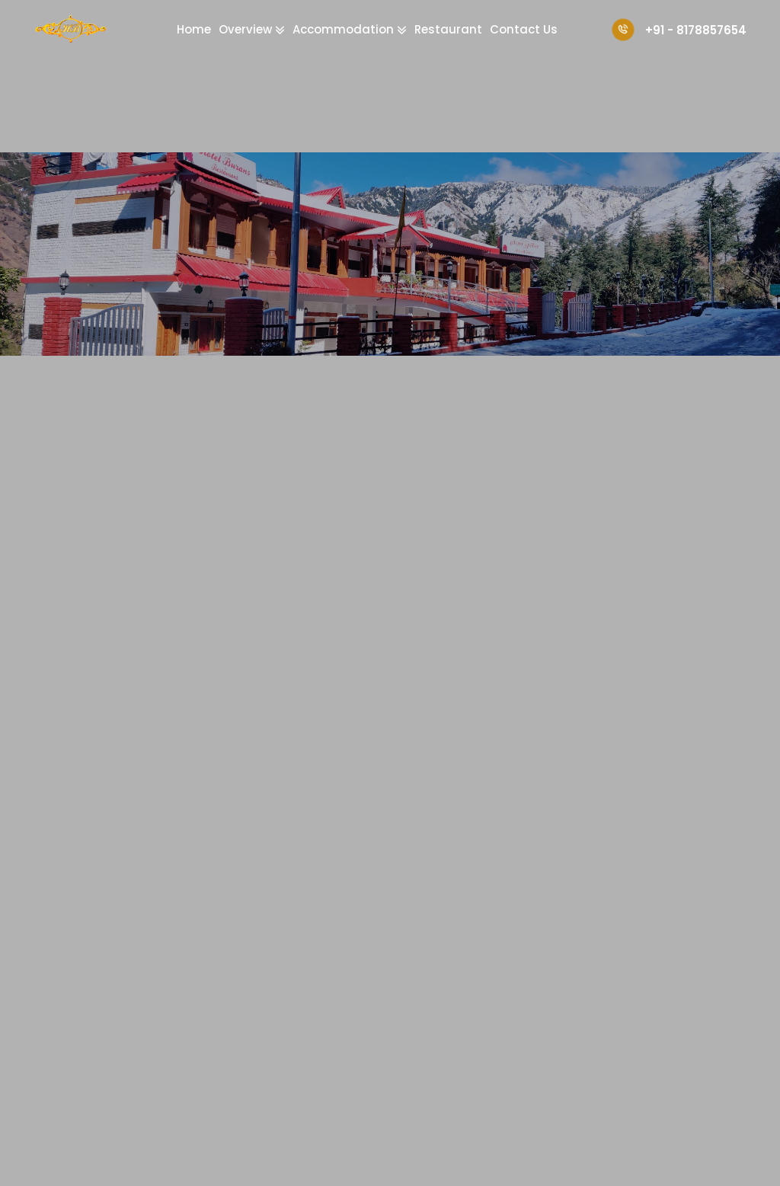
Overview (247, 29)
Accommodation (344, 29)
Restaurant (448, 29)
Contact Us (524, 29)
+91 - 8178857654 (679, 29)
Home (194, 29)
